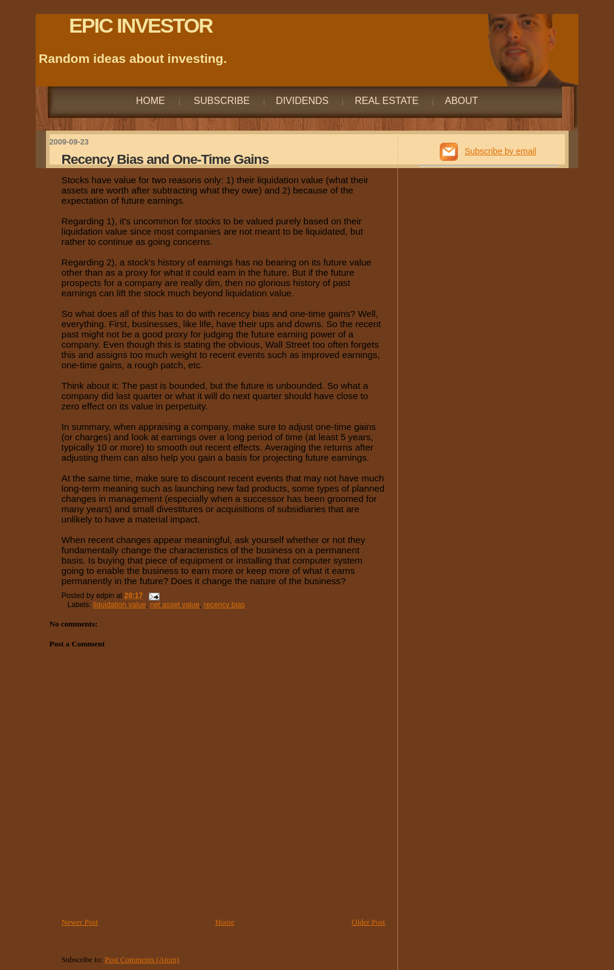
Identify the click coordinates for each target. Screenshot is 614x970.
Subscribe (220, 101)
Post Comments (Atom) (142, 959)
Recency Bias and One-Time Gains (165, 159)
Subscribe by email (500, 151)
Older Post (368, 921)
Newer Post (80, 921)
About (461, 101)
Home (150, 101)
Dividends (302, 101)
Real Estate (386, 101)
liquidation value (119, 605)
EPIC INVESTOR (140, 25)
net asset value (175, 605)
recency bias (224, 605)
